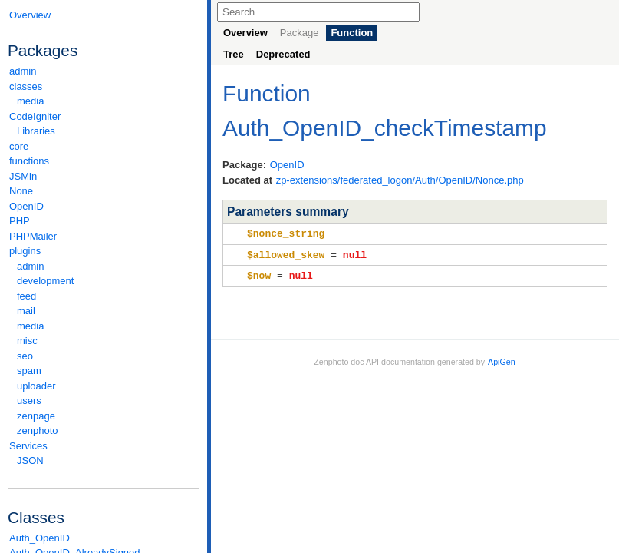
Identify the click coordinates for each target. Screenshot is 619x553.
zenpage (36, 416)
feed (26, 296)
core (18, 146)
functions (29, 161)
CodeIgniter (103, 116)
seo (25, 356)
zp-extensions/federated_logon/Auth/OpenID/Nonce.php (400, 180)
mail (26, 310)
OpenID (26, 206)
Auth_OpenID (39, 538)
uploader (36, 386)
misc (27, 340)
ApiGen (501, 359)
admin (22, 71)
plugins (103, 251)
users (29, 400)
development (45, 280)
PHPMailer (33, 236)
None (21, 191)
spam (29, 370)
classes (103, 86)
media (30, 101)
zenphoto (107, 430)
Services (103, 446)
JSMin (23, 176)
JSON (30, 460)
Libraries (36, 131)
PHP (19, 221)
